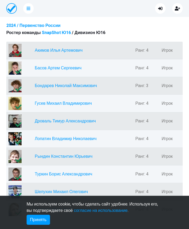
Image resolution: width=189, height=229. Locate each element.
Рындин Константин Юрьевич (63, 156)
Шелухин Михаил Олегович (61, 192)
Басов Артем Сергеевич (58, 68)
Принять (38, 220)
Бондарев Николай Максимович (66, 86)
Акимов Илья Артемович (59, 50)
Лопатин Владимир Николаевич (66, 139)
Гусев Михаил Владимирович (63, 103)
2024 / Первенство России (33, 25)
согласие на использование (100, 210)
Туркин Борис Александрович (63, 174)
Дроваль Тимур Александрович (65, 121)
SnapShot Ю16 (56, 33)
